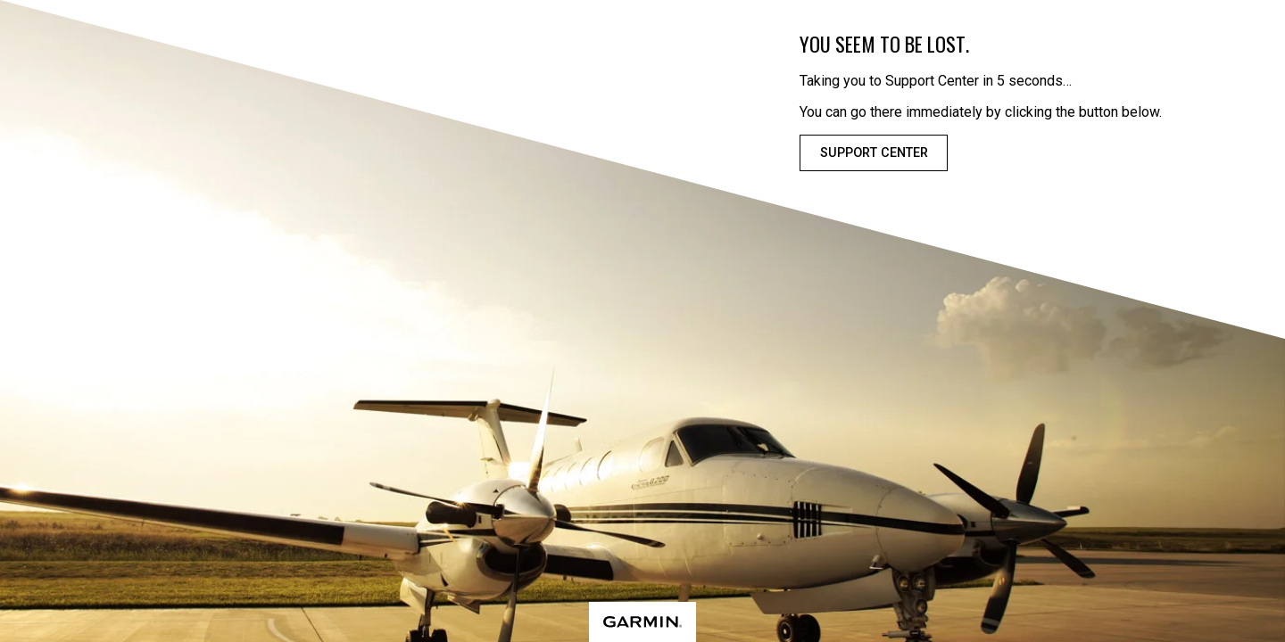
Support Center (874, 152)
